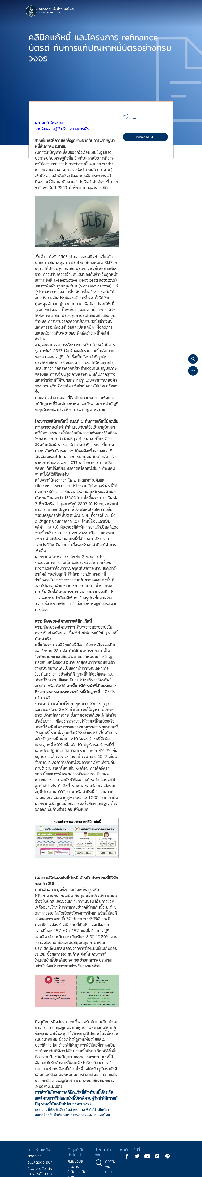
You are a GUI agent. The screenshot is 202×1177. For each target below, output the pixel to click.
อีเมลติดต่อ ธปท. (40, 1162)
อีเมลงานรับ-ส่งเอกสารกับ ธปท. (40, 1171)
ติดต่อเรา (34, 1156)
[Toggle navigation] (172, 11)
